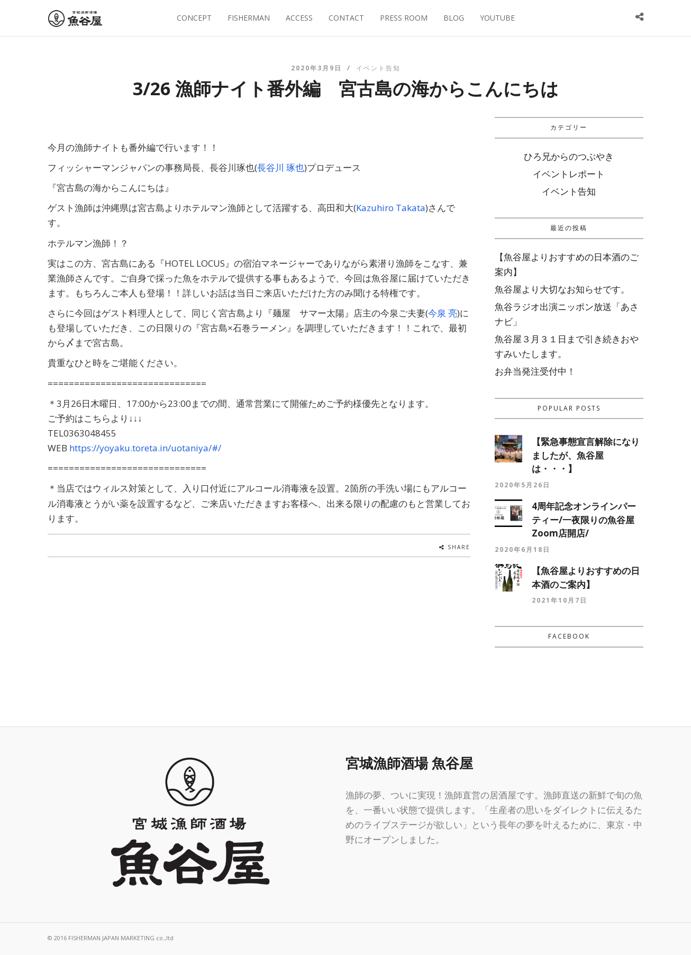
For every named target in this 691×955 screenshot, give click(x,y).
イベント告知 (378, 67)
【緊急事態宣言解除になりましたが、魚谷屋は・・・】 (586, 455)
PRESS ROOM (404, 18)
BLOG (453, 18)
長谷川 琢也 (280, 167)
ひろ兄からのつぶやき (569, 156)
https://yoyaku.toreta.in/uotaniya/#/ (145, 448)
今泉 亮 (442, 313)
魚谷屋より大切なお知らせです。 (562, 289)
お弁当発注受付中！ (535, 371)
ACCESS (299, 18)
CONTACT (346, 18)
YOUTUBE (497, 18)
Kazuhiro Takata (390, 208)
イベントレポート (569, 174)
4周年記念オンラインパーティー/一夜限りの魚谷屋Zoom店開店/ (584, 519)
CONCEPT (194, 18)
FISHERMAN (249, 18)
